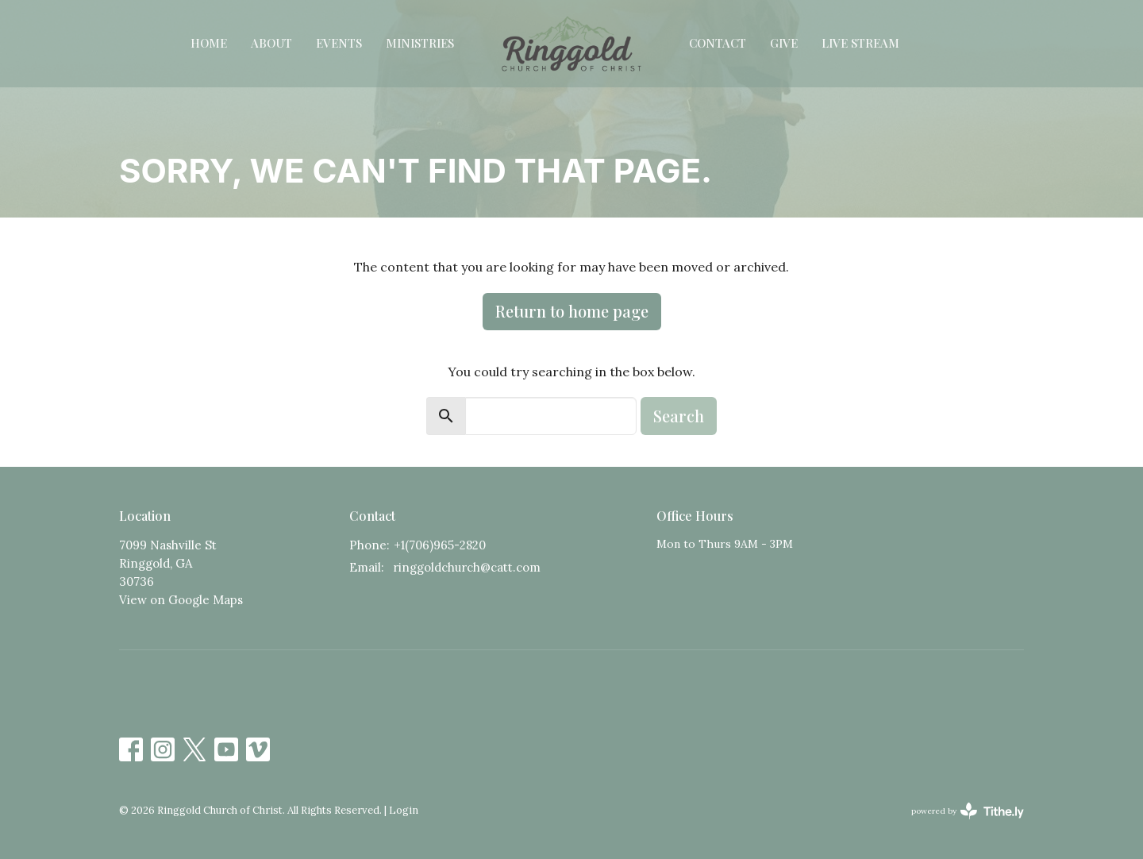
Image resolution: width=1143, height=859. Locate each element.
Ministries (420, 43)
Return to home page (571, 311)
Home (208, 43)
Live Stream (860, 43)
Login (403, 810)
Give (784, 43)
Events (339, 43)
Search (678, 415)
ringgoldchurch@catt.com (467, 567)
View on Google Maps (181, 599)
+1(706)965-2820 (440, 545)
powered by (967, 811)
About (271, 43)
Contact (717, 43)
